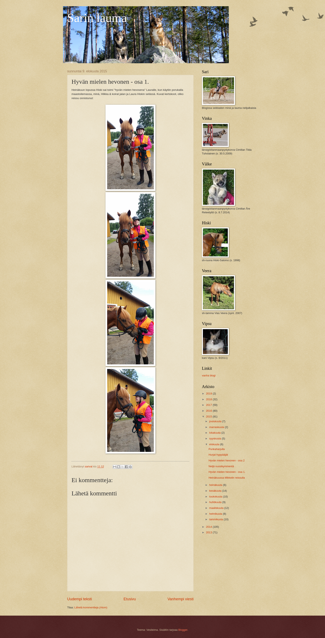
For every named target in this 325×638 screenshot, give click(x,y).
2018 (209, 399)
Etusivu (130, 599)
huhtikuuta (215, 502)
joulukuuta (215, 421)
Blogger (182, 629)
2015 (209, 416)
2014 (209, 526)
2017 (209, 404)
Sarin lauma (97, 18)
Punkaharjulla (217, 449)
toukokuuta (216, 496)
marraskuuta (217, 427)
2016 (209, 410)
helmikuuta (216, 513)
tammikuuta (216, 519)
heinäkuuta (216, 484)
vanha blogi (209, 375)
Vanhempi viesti (180, 599)
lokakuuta (215, 432)
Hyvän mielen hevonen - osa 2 (227, 460)
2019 (209, 393)
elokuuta (214, 444)
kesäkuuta (215, 490)
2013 (209, 532)
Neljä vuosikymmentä (221, 466)
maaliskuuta (216, 507)
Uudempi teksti (79, 599)
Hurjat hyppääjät (218, 454)
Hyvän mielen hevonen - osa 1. (227, 471)
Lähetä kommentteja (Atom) (90, 607)
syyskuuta (215, 438)
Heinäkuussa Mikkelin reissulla (227, 477)
